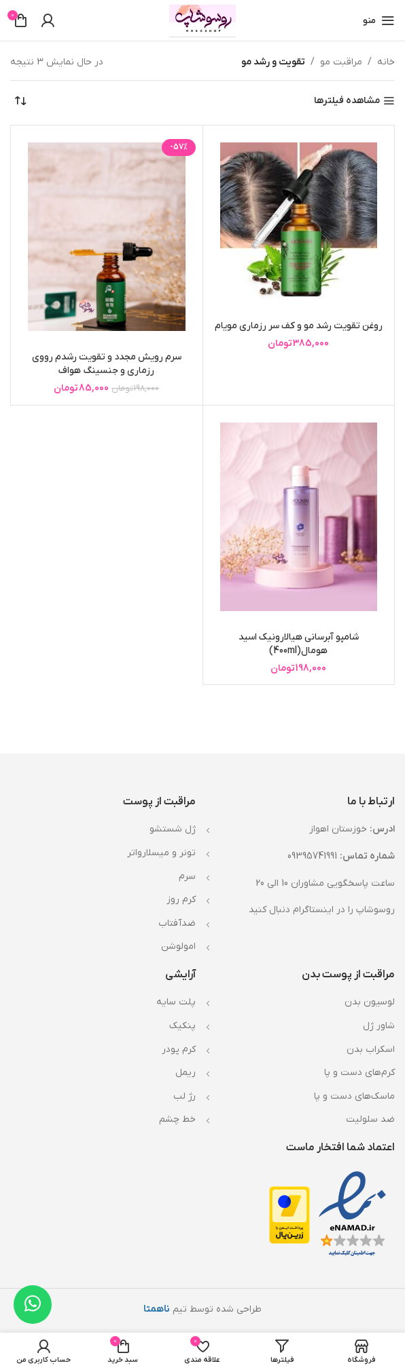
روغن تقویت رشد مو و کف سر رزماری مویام (299, 325)
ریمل (185, 1072)
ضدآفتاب (177, 923)
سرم (187, 876)
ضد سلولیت (370, 1119)
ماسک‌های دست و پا (354, 1096)
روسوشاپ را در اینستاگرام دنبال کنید (322, 909)
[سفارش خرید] (20, 101)
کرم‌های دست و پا (359, 1072)
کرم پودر (179, 1049)
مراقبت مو (341, 62)
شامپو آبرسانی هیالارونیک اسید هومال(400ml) (299, 644)
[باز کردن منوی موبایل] (379, 20)
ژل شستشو (172, 829)
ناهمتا (156, 1309)
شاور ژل (379, 1025)
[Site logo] (202, 20)
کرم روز (181, 899)
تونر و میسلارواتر (161, 852)
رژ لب (184, 1096)
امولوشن (178, 946)
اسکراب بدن (371, 1049)
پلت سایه (176, 1002)
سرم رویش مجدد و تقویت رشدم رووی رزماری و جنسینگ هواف (106, 364)
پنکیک (182, 1025)
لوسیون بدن (370, 1002)
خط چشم (177, 1119)
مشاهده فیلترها (347, 101)
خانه (386, 62)
